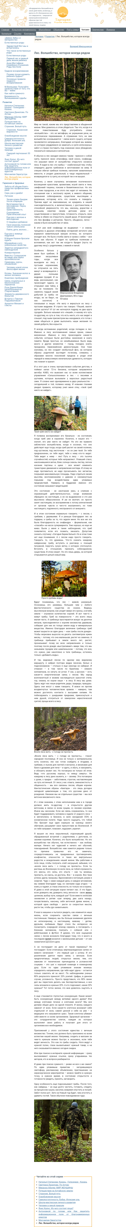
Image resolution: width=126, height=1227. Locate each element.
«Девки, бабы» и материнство (13, 39)
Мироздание (45, 30)
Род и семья (73, 30)
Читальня (6, 33)
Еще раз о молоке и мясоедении (16, 218)
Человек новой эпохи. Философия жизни (17, 268)
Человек (85, 30)
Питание (9, 196)
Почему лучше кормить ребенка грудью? (18, 75)
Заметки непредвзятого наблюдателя (16, 249)
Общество (58, 30)
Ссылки (17, 33)
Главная (5, 30)
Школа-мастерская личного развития (57, 1202)
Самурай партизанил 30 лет (18, 154)
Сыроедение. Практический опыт (16, 213)
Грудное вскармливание (17, 71)
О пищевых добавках (17, 222)
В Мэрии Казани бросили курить (17, 239)
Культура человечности (24, 30)
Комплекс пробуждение (16, 278)
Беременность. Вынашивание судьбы (15, 97)
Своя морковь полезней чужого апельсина (18, 226)
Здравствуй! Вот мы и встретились (17, 47)
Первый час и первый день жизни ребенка (17, 59)
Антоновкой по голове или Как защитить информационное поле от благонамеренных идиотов (64, 1214)
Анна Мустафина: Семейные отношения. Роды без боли (18, 65)
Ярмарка (110, 30)
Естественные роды (14, 42)
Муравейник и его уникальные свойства (15, 244)
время (48, 939)
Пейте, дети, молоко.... (18, 229)
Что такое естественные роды (19, 52)
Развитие (50, 36)
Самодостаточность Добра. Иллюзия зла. (59, 1199)
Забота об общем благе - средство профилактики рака (17, 188)
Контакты (29, 33)
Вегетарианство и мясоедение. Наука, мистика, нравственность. (16, 207)
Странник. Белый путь (50, 1193)
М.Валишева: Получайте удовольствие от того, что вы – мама (17, 89)
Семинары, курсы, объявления (13, 263)
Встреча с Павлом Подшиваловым (14, 300)
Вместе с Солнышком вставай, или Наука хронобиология (15, 257)
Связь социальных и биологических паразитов (15, 283)
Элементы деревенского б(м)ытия (17, 295)
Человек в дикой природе (51, 1205)
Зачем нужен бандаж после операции (17, 200)
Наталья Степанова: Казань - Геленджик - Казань (63, 1182)
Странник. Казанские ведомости (17, 131)
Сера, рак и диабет (14, 193)
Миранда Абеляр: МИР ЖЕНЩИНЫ (56, 1188)
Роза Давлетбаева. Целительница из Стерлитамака (14, 289)
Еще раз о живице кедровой (13, 234)
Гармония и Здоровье (13, 183)
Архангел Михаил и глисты (14, 304)
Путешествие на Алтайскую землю (56, 1191)
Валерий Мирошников (81, 46)
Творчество (98, 30)
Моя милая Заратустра (50, 1220)
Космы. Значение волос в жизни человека (17, 274)
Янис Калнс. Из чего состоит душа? (56, 1208)
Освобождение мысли (50, 1196)
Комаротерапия (12, 252)
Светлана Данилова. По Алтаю (54, 1185)
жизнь (89, 892)
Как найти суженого (14, 93)
